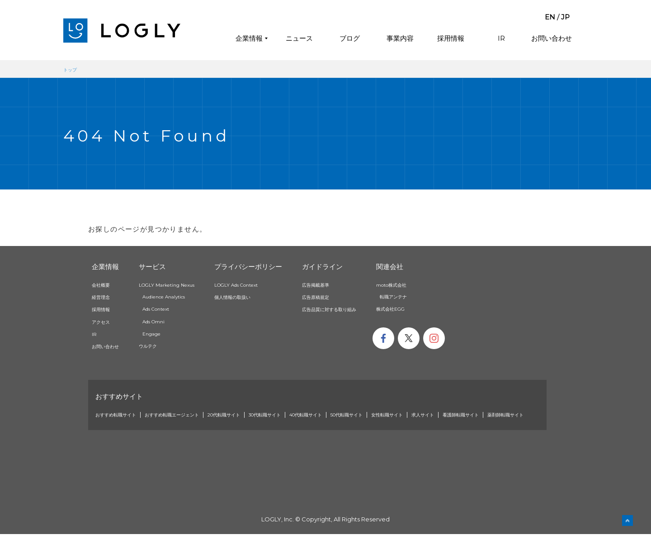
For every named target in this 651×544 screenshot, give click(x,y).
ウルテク (158, 345)
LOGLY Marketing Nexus (182, 284)
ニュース (299, 38)
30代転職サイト (308, 414)
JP (565, 17)
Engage (162, 333)
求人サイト (505, 414)
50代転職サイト (411, 414)
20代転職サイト (257, 414)
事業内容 (400, 38)
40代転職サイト (360, 414)
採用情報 (450, 38)
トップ (72, 69)
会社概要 (103, 284)
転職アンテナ (437, 296)
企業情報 (249, 38)
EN (550, 17)
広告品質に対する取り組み (361, 308)
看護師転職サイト (118, 424)
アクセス (103, 321)
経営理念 (103, 296)
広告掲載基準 (343, 284)
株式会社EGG (434, 308)
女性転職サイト (461, 414)
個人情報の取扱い (261, 296)
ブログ (350, 38)
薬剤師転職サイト (174, 424)
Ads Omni (165, 321)
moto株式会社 (436, 284)
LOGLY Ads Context (266, 284)
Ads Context (169, 308)
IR (501, 38)
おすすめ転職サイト (121, 414)
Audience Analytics (178, 296)
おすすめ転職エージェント (192, 414)
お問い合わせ (551, 38)
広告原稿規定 (343, 296)
